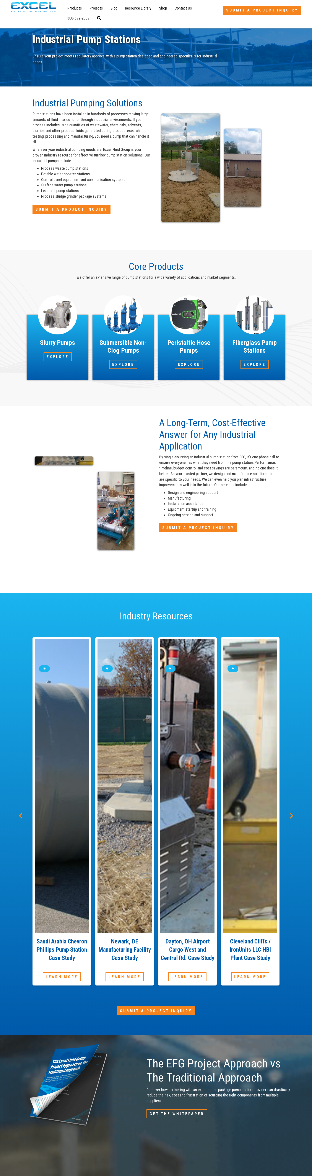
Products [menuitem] (74, 8)
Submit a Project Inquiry (262, 10)
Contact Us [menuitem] (183, 8)
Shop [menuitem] (163, 8)
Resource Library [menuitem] (138, 8)
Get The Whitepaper (177, 1113)
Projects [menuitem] (96, 8)
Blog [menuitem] (113, 8)
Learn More (62, 976)
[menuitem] (78, 18)
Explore (58, 356)
